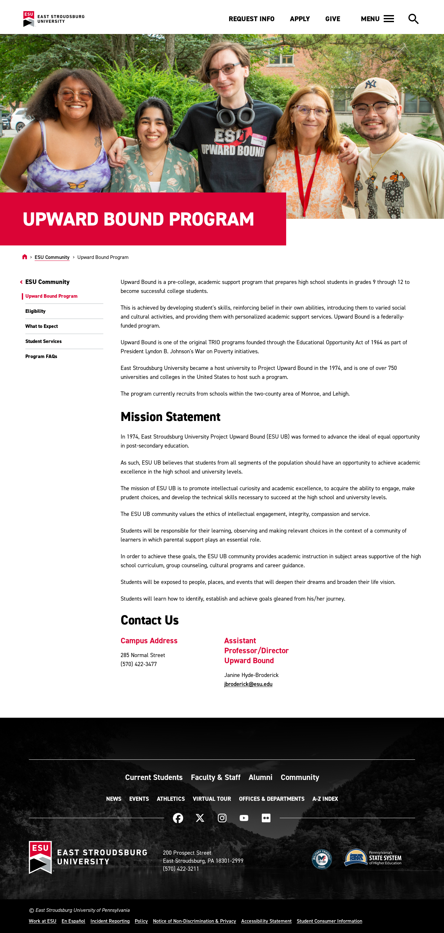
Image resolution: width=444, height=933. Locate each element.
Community (300, 777)
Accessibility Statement (266, 921)
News (113, 799)
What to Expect (41, 326)
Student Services (43, 341)
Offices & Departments (271, 799)
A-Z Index (325, 799)
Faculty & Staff (216, 777)
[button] (377, 18)
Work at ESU (42, 921)
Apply (300, 18)
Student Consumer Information (329, 921)
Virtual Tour (212, 799)
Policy (141, 921)
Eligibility (35, 311)
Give (332, 18)
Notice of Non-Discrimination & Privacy (194, 921)
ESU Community (52, 257)
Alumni (261, 777)
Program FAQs (41, 356)
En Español (73, 921)
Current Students (154, 777)
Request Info (252, 18)
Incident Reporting (110, 921)
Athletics (171, 799)
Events (139, 799)
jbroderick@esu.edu (248, 684)
